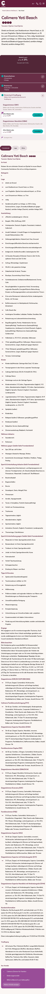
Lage (15, 148)
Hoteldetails (5, 148)
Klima (23, 148)
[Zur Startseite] (3, 3)
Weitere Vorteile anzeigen (11, 984)
